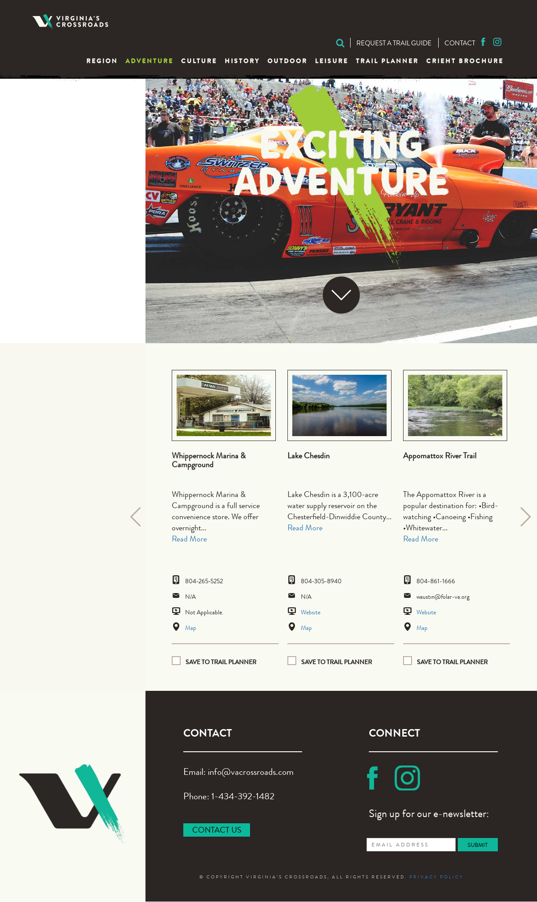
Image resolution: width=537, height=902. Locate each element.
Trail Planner (387, 62)
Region (102, 62)
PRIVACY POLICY (436, 878)
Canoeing (53, 154)
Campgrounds (63, 139)
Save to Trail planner (221, 662)
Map (190, 628)
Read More (189, 540)
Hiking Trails (59, 201)
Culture (199, 62)
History (242, 62)
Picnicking (55, 232)
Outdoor (287, 62)
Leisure (331, 62)
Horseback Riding (71, 217)
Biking (46, 108)
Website (310, 613)
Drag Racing (60, 170)
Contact (459, 44)
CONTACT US (217, 831)
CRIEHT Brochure (465, 62)
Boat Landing (62, 123)
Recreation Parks (70, 248)
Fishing (48, 186)
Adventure (149, 62)
